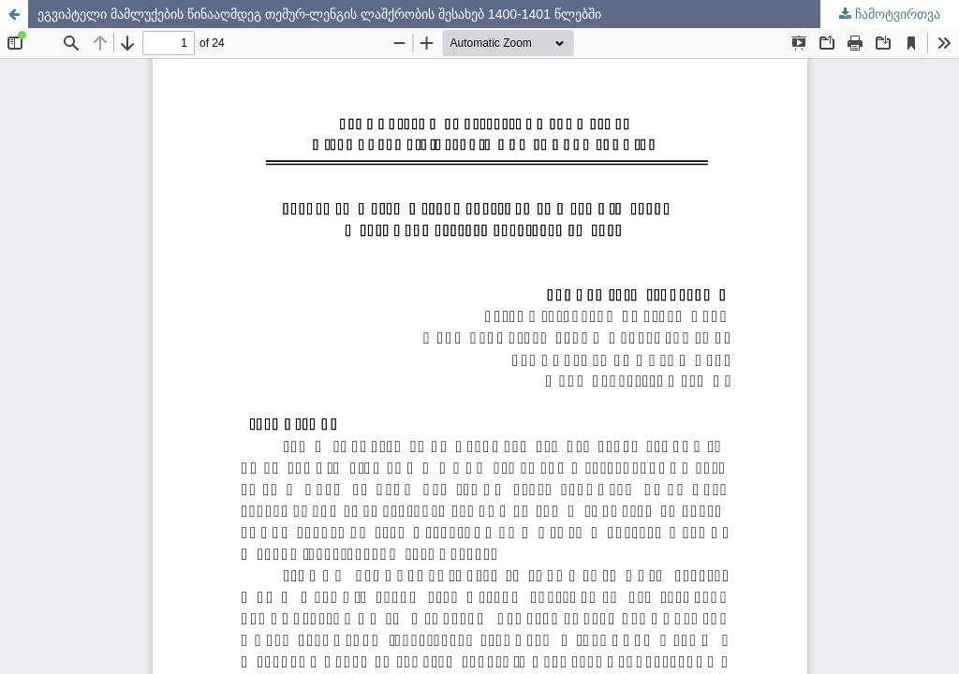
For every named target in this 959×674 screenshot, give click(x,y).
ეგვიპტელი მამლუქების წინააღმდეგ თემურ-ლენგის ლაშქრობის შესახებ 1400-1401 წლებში (319, 14)
